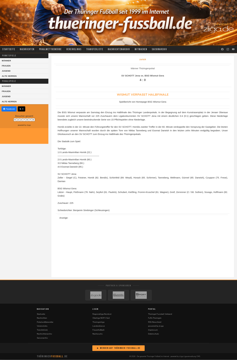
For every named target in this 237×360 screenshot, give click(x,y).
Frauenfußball (98, 330)
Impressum (153, 330)
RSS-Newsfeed (154, 322)
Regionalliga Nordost (102, 314)
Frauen (6, 66)
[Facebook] (222, 49)
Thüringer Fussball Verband (160, 314)
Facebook (9, 109)
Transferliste (94, 49)
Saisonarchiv (159, 49)
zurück (142, 59)
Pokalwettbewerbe (50, 49)
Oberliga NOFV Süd (101, 318)
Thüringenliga (98, 322)
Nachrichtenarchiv (119, 49)
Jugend (6, 71)
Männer (6, 61)
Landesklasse (99, 326)
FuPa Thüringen (154, 318)
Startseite (8, 49)
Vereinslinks (73, 49)
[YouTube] (233, 49)
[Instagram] (227, 49)
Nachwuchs (98, 334)
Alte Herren (9, 76)
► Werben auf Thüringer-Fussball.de (118, 348)
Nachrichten (27, 49)
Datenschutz (153, 334)
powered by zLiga (24, 125)
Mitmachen (141, 49)
